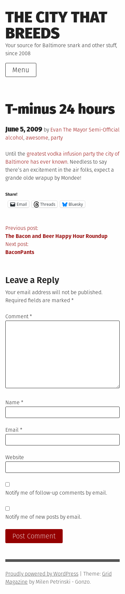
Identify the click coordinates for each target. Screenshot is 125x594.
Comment (18, 316)
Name (14, 402)
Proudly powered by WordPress (41, 574)
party (57, 138)
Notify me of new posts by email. (43, 517)
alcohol (14, 138)
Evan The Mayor (68, 129)
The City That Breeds (56, 25)
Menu (20, 70)
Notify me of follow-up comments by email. (56, 493)
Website (14, 457)
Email (13, 430)
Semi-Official (104, 129)
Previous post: (62, 232)
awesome (37, 138)
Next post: (62, 248)
